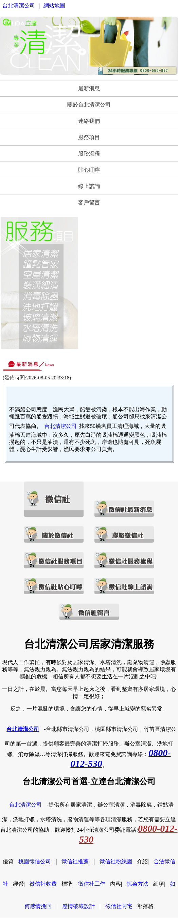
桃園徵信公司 (34, 861)
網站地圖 (54, 5)
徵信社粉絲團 (116, 861)
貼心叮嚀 (89, 170)
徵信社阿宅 (118, 906)
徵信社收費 (43, 884)
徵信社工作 (91, 884)
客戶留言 (89, 202)
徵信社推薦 (75, 861)
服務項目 (89, 137)
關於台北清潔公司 (89, 105)
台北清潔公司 (18, 5)
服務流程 (89, 153)
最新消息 (89, 88)
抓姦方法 (137, 884)
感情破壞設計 (78, 906)
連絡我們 (89, 121)
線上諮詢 (89, 186)
